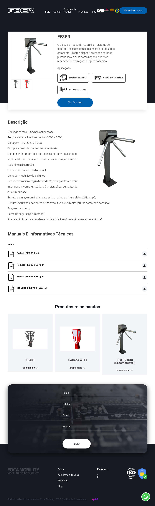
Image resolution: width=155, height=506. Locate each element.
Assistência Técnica (69, 10)
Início (47, 11)
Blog (93, 11)
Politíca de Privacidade (74, 499)
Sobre (56, 11)
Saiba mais (30, 367)
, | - (98, 475)
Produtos (83, 11)
